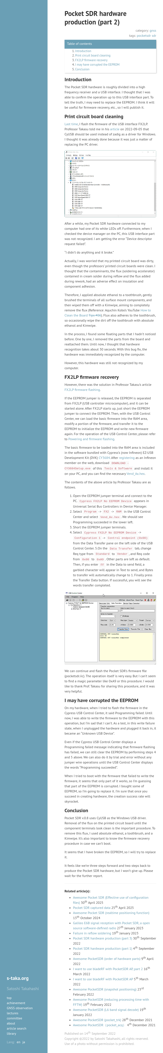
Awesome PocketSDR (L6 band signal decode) (106, 1010)
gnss (153, 30)
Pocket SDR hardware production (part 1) (102, 948)
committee (14, 1018)
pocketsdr (144, 35)
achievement (16, 1003)
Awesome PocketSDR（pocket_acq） (99, 1025)
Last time (71, 124)
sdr (154, 35)
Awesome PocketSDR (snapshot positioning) (104, 989)
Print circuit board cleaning (93, 55)
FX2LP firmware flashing (82, 389)
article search (16, 1028)
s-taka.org (18, 978)
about (11, 1023)
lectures (12, 1013)
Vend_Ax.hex (135, 473)
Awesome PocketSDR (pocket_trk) (97, 1020)
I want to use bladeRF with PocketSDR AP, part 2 (108, 969)
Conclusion (82, 69)
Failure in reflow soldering (92, 933)
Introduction (83, 51)
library (11, 1033)
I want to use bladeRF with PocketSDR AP (103, 979)
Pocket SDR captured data (91, 907)
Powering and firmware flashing (91, 439)
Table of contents (79, 43)
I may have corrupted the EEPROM (97, 64)
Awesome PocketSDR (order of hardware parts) (106, 958)
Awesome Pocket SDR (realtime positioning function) (111, 913)
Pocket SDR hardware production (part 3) (102, 938)
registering (127, 458)
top (9, 998)
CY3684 (104, 458)
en (18, 1042)
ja (23, 1042)
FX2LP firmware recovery (91, 60)
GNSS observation (20, 1008)
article (114, 129)
